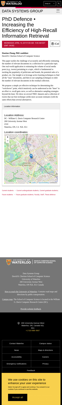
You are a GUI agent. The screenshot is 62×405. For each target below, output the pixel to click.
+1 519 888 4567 (33, 331)
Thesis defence (50, 195)
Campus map (7, 299)
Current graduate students (49, 190)
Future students (7, 195)
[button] (49, 3)
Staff (42, 195)
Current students (8, 190)
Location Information (12, 106)
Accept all (17, 397)
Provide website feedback (31, 309)
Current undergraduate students (28, 190)
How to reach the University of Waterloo (21, 292)
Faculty (36, 195)
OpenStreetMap (43, 183)
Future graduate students (24, 195)
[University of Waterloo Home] (11, 3)
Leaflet (32, 183)
